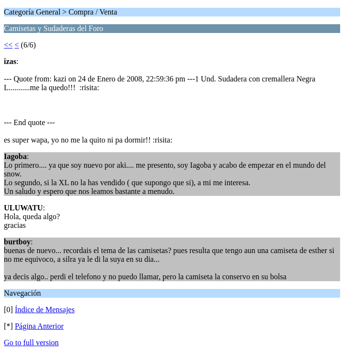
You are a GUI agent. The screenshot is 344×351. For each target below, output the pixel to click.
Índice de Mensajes (45, 309)
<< (8, 45)
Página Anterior (39, 326)
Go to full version (31, 342)
